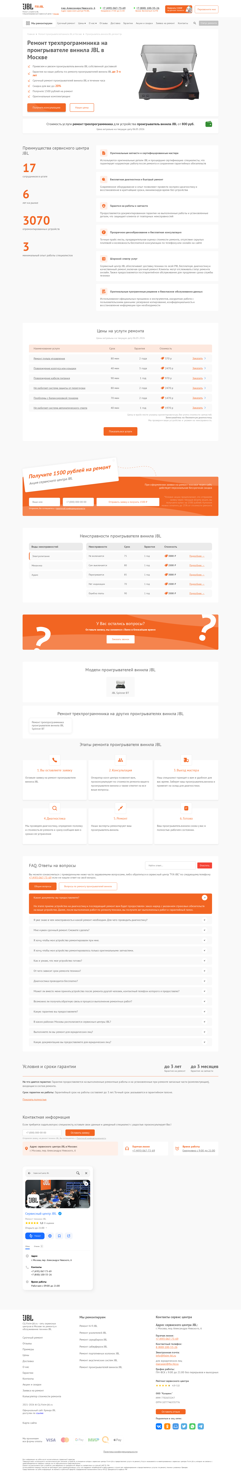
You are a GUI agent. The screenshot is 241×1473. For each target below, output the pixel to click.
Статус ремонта (209, 23)
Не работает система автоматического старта (60, 407)
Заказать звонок (120, 639)
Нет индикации (97, 583)
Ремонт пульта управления (49, 358)
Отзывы (104, 23)
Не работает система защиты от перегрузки (59, 388)
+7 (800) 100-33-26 (147, 8)
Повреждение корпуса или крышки (55, 368)
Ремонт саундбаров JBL (93, 1339)
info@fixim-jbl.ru (166, 1355)
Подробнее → (197, 556)
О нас (93, 23)
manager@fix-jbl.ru (167, 1364)
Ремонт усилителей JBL (92, 1332)
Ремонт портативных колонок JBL (99, 1353)
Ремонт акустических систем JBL (98, 1360)
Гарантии (128, 23)
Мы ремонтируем (39, 23)
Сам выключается (98, 565)
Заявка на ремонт (165, 23)
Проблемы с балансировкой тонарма (56, 398)
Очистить (205, 865)
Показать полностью (35, 1099)
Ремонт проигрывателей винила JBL (100, 1367)
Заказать (199, 358)
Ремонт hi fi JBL (88, 1326)
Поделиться (159, 1426)
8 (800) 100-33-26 (166, 1347)
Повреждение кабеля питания (52, 378)
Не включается (96, 555)
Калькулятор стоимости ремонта (42, 1396)
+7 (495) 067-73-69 (114, 8)
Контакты (183, 23)
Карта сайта (30, 1422)
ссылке (39, 1413)
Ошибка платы (96, 593)
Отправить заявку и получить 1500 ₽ (128, 501)
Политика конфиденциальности (120, 1451)
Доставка (115, 23)
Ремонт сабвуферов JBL (93, 1346)
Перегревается (96, 574)
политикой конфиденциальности (70, 508)
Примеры (28, 1349)
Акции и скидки (144, 23)
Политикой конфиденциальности (91, 1138)
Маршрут (35, 1236)
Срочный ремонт (66, 23)
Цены (82, 23)
